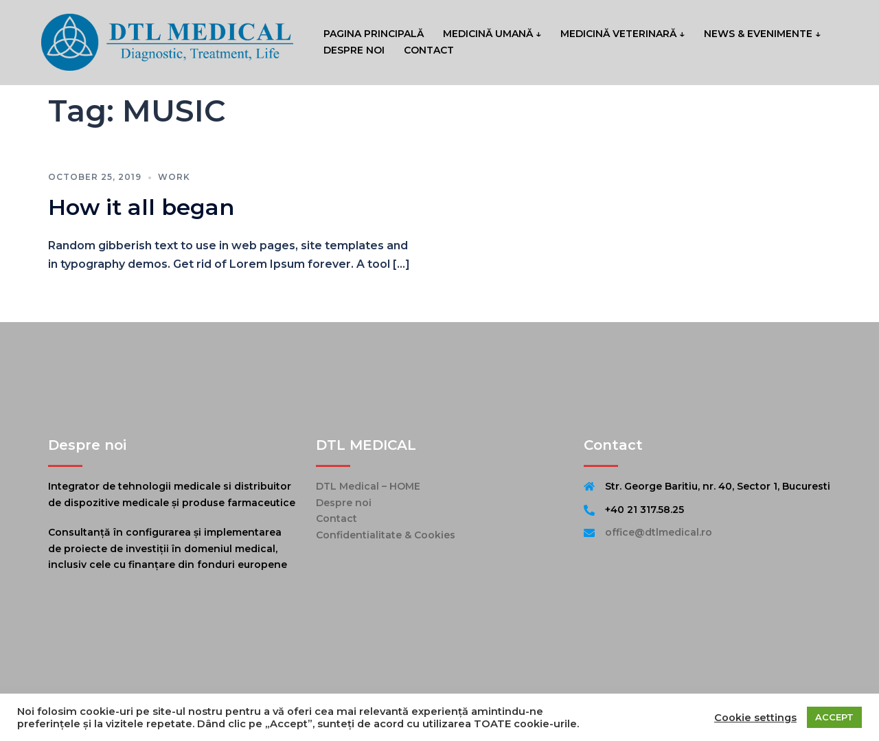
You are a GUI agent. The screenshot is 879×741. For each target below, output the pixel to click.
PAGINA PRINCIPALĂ (373, 33)
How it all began (141, 207)
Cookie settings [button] (755, 717)
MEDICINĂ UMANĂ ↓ (492, 33)
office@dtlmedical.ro (658, 532)
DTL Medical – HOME (368, 486)
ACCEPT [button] (834, 716)
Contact (336, 518)
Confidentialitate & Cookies (385, 535)
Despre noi (344, 503)
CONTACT (429, 50)
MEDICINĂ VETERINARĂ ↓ (622, 33)
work (174, 177)
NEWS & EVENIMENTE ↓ (762, 33)
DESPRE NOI (354, 50)
